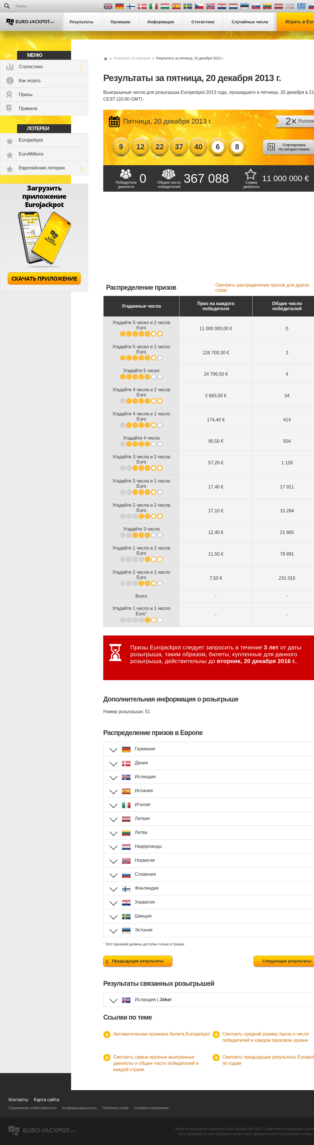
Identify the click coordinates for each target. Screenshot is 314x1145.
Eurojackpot (31, 140)
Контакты (18, 1099)
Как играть (30, 80)
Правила (28, 108)
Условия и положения (151, 1108)
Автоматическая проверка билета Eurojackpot (161, 1034)
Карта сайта (46, 1099)
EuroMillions (31, 154)
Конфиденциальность (79, 1108)
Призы (25, 94)
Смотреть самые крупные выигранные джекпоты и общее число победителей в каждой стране (156, 1063)
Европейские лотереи (42, 167)
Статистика (31, 66)
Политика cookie (116, 1108)
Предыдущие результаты (138, 961)
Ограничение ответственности (33, 1108)
